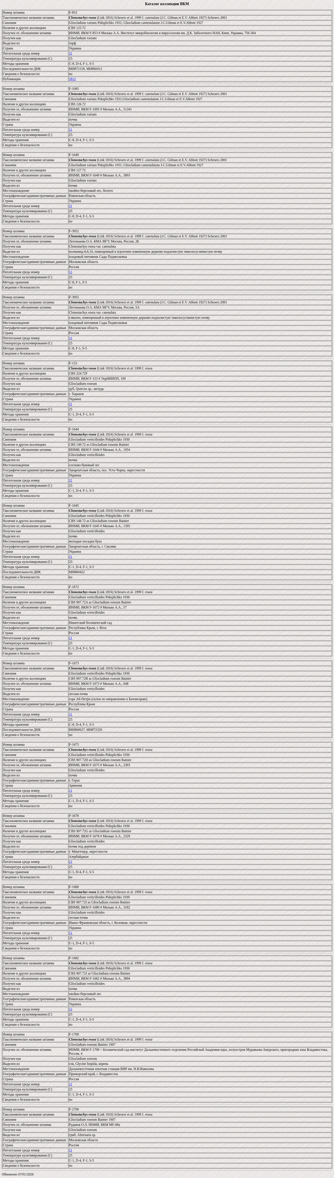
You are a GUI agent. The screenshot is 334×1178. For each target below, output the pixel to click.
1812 (72, 79)
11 (70, 53)
